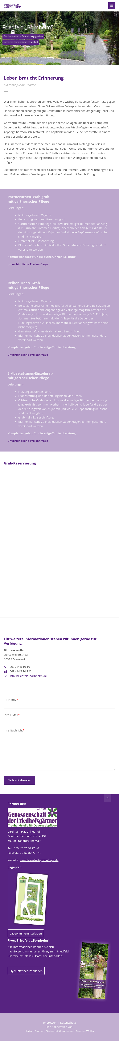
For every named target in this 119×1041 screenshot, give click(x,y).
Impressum (50, 1022)
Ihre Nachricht (14, 730)
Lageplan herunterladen (26, 933)
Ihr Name (11, 699)
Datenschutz (68, 1022)
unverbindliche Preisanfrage (28, 264)
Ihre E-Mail (12, 715)
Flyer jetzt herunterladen (26, 971)
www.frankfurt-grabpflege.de (39, 860)
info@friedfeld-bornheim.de (28, 676)
